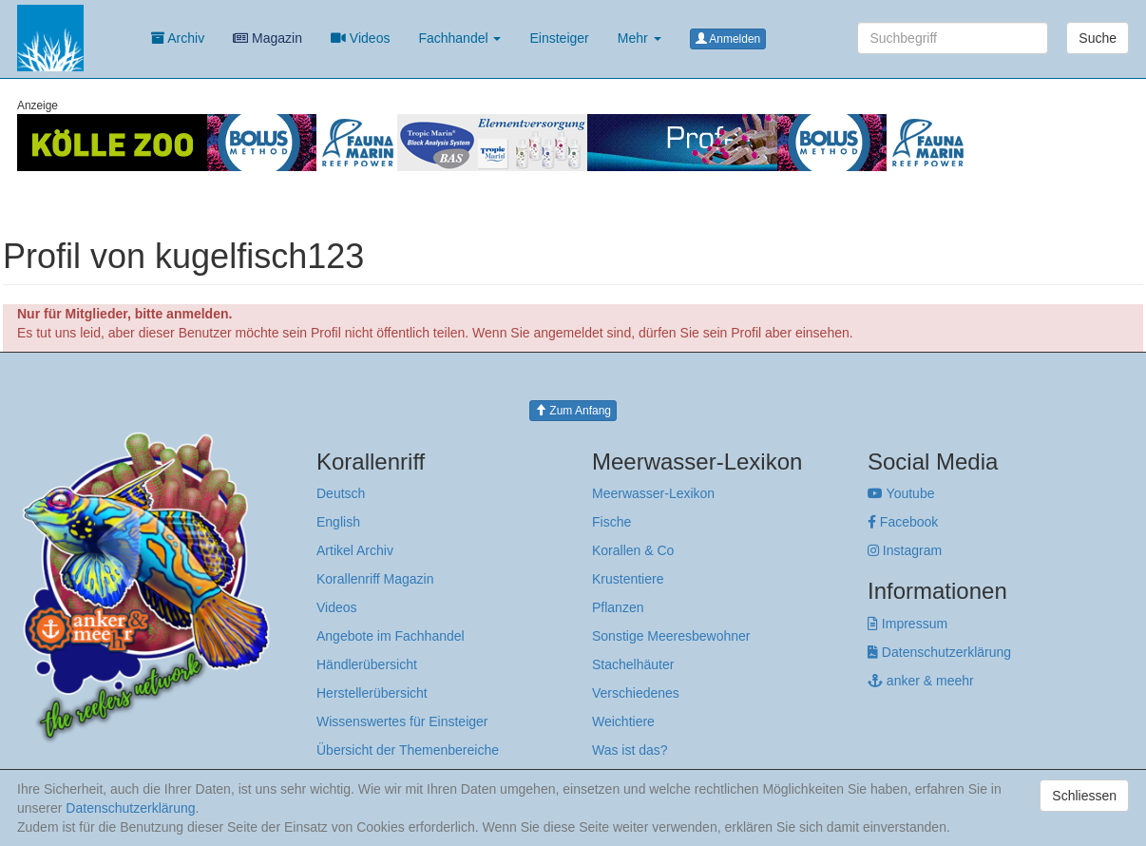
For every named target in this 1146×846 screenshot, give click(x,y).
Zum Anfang (573, 410)
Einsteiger (558, 38)
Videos (360, 38)
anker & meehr (921, 680)
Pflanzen (617, 607)
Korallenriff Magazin (374, 578)
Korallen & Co (633, 550)
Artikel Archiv (354, 550)
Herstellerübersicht (372, 693)
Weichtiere (623, 721)
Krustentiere (627, 578)
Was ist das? (630, 750)
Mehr (639, 38)
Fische (611, 521)
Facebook (903, 521)
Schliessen (1084, 795)
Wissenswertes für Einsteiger (402, 721)
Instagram (905, 550)
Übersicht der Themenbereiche (407, 750)
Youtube (901, 493)
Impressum (907, 623)
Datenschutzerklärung (939, 652)
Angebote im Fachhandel (390, 636)
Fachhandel (459, 38)
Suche (1098, 38)
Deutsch (340, 493)
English (338, 521)
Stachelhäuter (633, 664)
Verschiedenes (635, 693)
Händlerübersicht (366, 664)
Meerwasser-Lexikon (653, 493)
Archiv (177, 38)
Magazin (267, 38)
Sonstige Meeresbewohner (671, 636)
